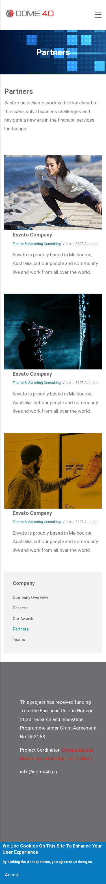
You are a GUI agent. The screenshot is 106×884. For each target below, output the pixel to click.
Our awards (23, 618)
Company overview (30, 597)
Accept (12, 876)
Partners (21, 629)
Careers (20, 608)
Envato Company (32, 235)
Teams (19, 639)
